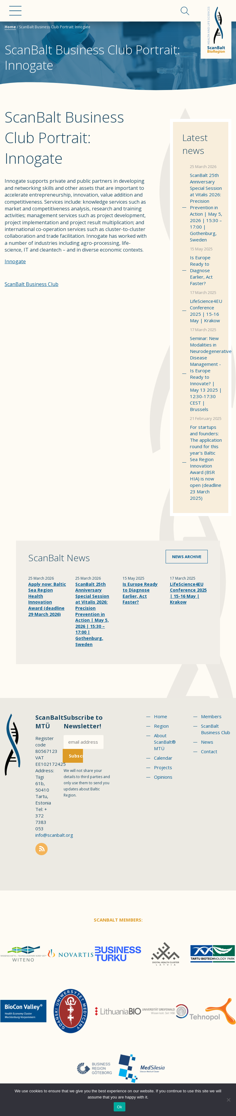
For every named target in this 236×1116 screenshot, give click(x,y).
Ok (119, 1107)
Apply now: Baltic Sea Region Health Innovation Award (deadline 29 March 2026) (47, 599)
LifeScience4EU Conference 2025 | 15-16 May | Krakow (206, 310)
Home (10, 26)
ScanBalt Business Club (31, 284)
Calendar (163, 758)
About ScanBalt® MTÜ (165, 741)
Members (211, 716)
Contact (209, 751)
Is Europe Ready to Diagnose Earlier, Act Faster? (201, 270)
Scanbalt (216, 29)
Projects (163, 767)
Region (161, 726)
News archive (186, 556)
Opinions (163, 777)
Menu (15, 11)
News (207, 742)
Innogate (15, 261)
